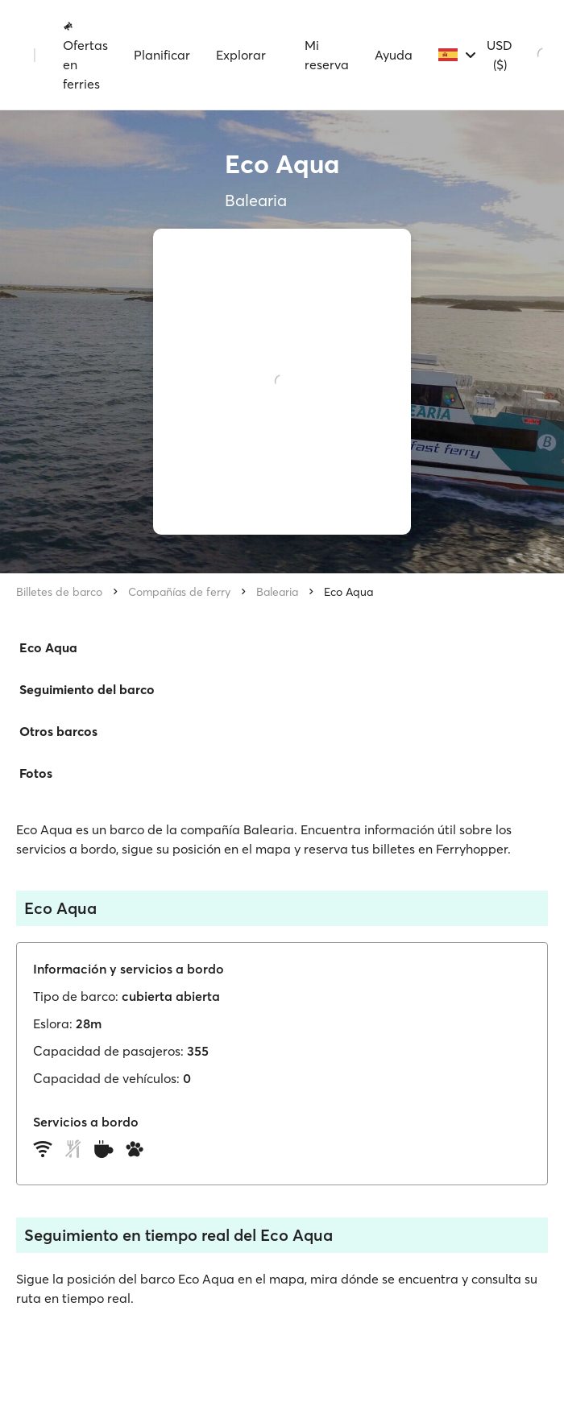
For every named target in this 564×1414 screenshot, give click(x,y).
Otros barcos (58, 731)
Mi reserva (327, 54)
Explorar (241, 55)
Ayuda (394, 55)
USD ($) (499, 54)
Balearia (277, 592)
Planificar (162, 55)
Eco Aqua (348, 592)
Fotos (35, 773)
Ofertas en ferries (85, 55)
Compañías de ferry (179, 592)
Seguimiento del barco (87, 689)
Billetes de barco (59, 592)
